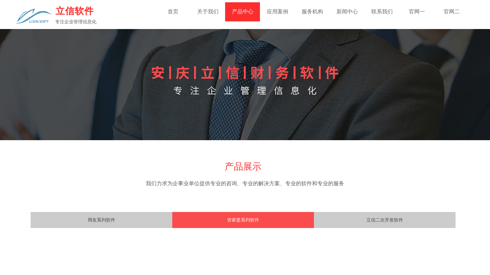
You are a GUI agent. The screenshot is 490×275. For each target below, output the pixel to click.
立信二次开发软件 (384, 220)
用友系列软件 (101, 220)
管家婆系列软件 (243, 220)
